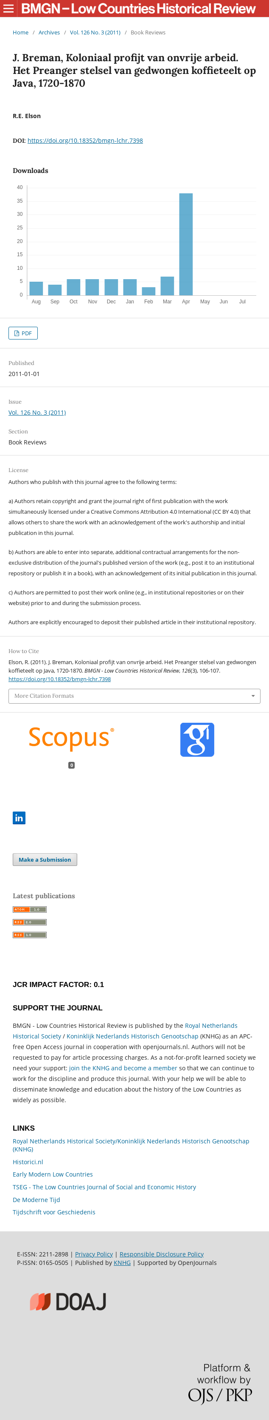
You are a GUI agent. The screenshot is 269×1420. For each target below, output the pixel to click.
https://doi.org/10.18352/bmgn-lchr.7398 (85, 140)
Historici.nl (28, 1162)
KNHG (122, 1263)
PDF (26, 333)
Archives (49, 32)
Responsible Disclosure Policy (162, 1254)
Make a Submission (45, 859)
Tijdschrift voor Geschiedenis (54, 1212)
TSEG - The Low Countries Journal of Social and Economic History (104, 1187)
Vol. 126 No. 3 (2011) (95, 32)
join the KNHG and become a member (123, 1068)
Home (20, 32)
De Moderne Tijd (36, 1200)
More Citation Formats (44, 695)
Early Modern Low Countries (53, 1174)
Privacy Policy (94, 1254)
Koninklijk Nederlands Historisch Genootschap (133, 1036)
